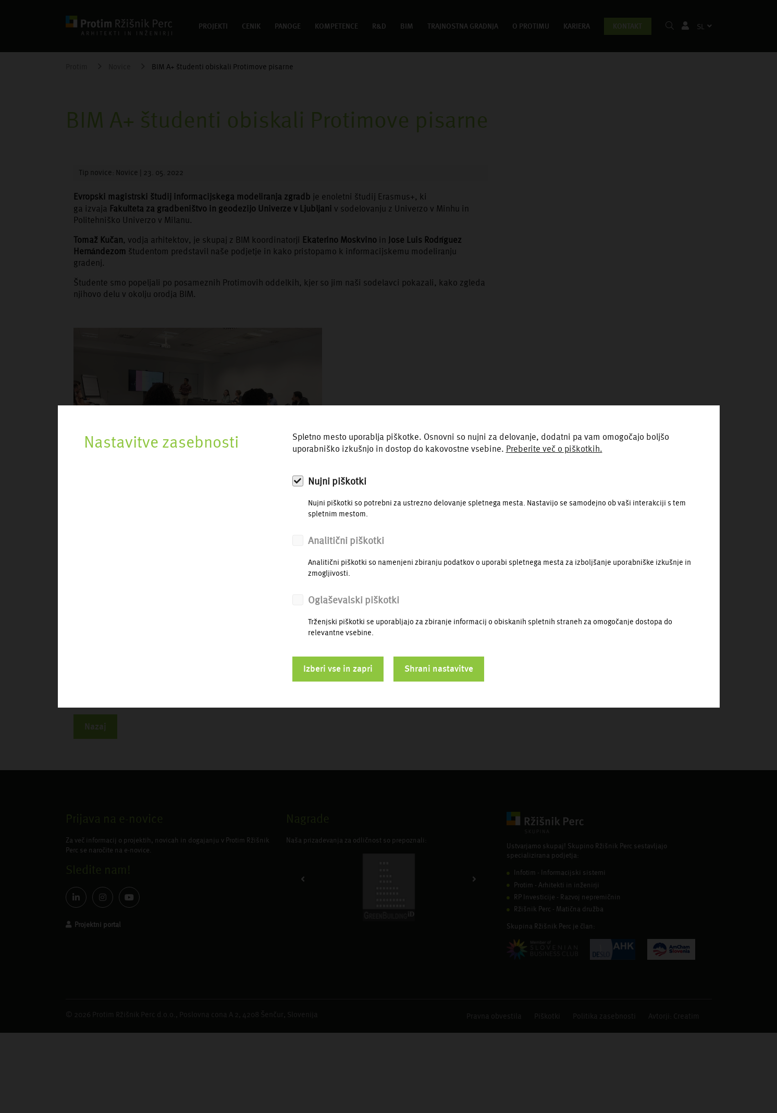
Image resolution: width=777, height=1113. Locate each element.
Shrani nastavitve (438, 668)
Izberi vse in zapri (338, 668)
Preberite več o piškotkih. (554, 449)
